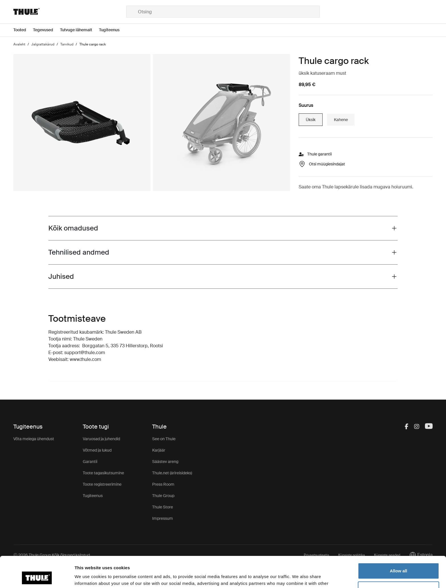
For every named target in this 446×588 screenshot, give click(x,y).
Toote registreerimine (102, 484)
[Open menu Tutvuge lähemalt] (79, 30)
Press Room (163, 484)
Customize (399, 560)
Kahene (341, 119)
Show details (88, 576)
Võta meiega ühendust (33, 438)
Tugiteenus (93, 495)
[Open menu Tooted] (23, 30)
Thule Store (162, 507)
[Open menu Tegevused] (46, 30)
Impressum (162, 518)
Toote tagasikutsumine (103, 472)
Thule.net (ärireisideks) (172, 472)
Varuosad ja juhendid (101, 438)
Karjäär (158, 450)
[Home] (69, 11)
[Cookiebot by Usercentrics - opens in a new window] (37, 577)
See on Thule (163, 438)
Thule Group (163, 495)
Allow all (398, 541)
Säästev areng (165, 461)
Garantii (90, 461)
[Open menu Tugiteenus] (112, 30)
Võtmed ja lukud (97, 450)
